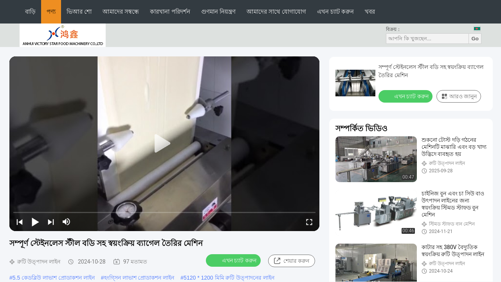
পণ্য (51, 11)
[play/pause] (35, 222)
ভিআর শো (79, 11)
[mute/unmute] (66, 222)
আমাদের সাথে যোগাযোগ (276, 11)
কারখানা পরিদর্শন (170, 11)
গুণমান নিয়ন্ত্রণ (218, 11)
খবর (370, 11)
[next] (51, 222)
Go (475, 39)
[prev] (19, 222)
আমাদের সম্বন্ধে (121, 11)
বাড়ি (30, 11)
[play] (164, 144)
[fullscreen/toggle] (309, 222)
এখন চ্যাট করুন (335, 11)
